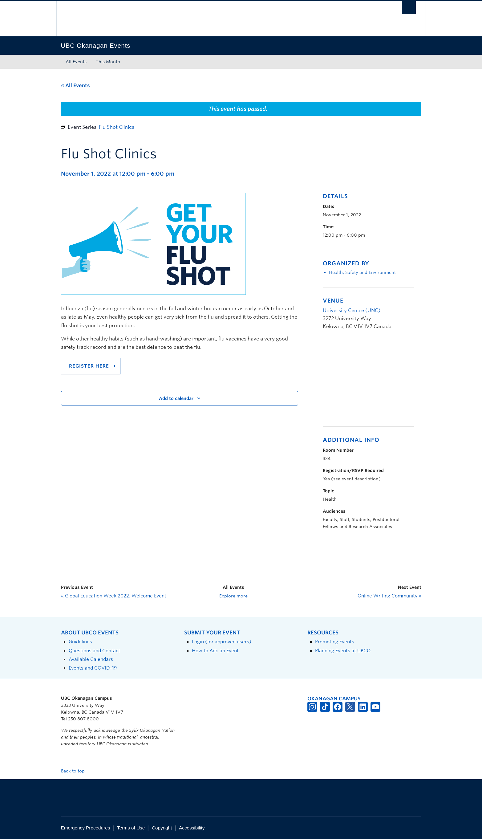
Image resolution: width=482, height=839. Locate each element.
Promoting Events (334, 641)
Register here (89, 366)
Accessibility (192, 827)
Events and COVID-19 (93, 667)
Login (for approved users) (221, 641)
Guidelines (80, 641)
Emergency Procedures (85, 827)
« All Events (75, 85)
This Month (108, 61)
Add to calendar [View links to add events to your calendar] (176, 398)
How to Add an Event (215, 650)
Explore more (233, 595)
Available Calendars (91, 659)
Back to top (76, 770)
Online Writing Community (389, 596)
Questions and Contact (94, 650)
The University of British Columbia (74, 18)
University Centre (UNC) (351, 310)
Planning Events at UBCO (343, 650)
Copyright (162, 827)
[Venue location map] (355, 381)
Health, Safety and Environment (362, 272)
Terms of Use (131, 827)
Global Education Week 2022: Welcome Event (113, 596)
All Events (76, 61)
